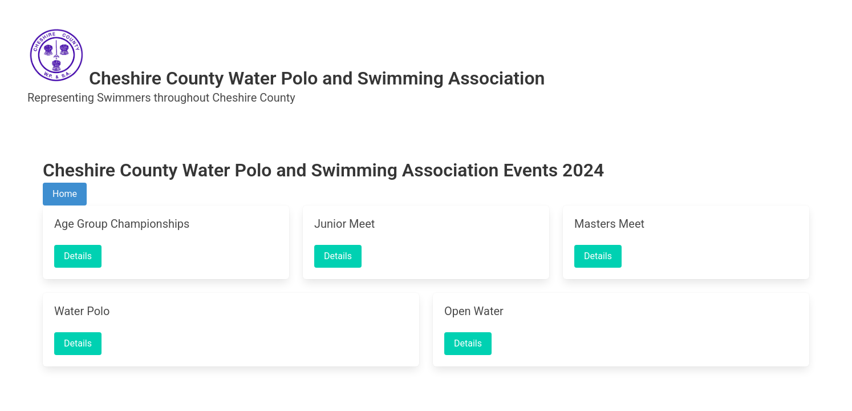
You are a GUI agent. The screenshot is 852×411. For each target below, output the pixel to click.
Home (64, 193)
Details (78, 256)
